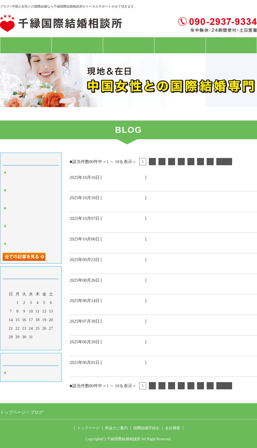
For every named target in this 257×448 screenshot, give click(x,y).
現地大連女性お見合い (94, 287)
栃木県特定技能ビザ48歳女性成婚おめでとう (118, 226)
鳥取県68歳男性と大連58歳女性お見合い (113, 329)
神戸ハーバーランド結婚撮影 (101, 308)
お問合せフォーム (231, 45)
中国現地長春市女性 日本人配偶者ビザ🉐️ (116, 349)
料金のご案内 (77, 45)
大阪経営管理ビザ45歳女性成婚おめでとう (115, 184)
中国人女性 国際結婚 (123, 177)
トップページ (25, 45)
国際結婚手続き (128, 45)
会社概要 (180, 45)
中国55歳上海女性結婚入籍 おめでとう (113, 205)
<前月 (21, 344)
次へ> (224, 161)
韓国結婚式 (82, 267)
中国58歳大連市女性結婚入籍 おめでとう (115, 246)
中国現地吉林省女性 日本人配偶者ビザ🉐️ (116, 370)
